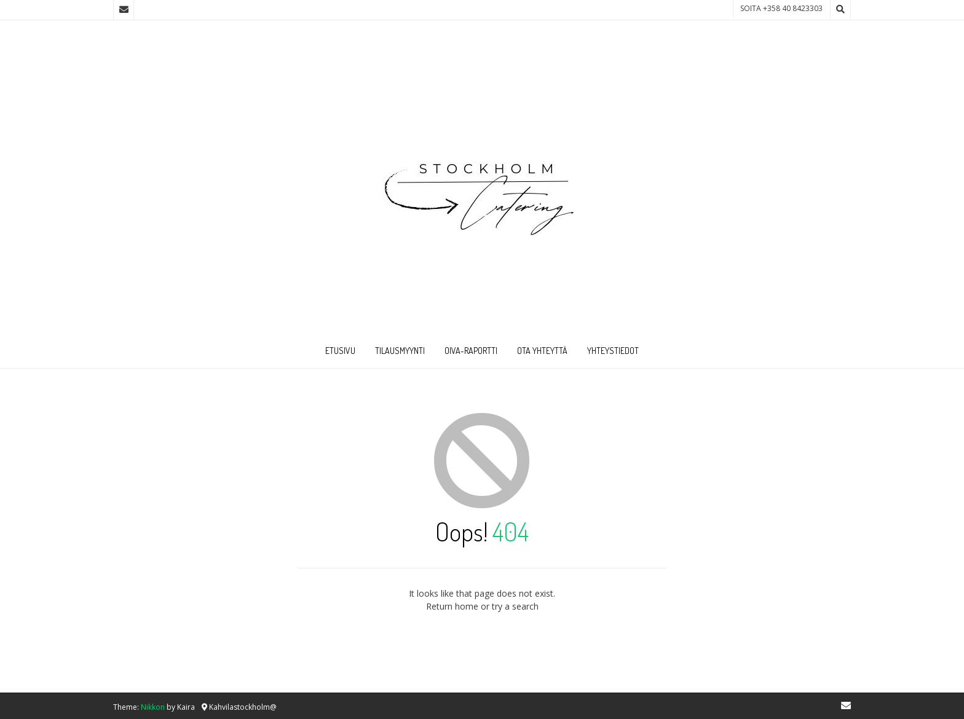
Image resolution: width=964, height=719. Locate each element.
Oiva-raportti (470, 350)
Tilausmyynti (400, 350)
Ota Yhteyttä (542, 350)
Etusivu (340, 350)
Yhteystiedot (613, 350)
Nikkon (153, 707)
